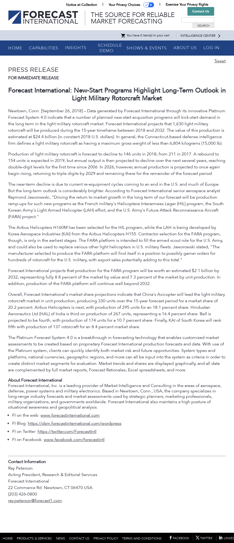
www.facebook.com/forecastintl (74, 439)
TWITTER (206, 538)
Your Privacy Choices (124, 5)
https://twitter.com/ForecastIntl (67, 431)
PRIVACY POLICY (105, 538)
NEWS (60, 538)
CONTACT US (79, 538)
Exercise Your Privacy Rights (187, 4)
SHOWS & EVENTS (146, 48)
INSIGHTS (75, 47)
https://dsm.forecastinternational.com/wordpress (74, 423)
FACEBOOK (181, 538)
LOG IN (211, 47)
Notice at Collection (81, 5)
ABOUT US (185, 47)
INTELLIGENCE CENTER (197, 36)
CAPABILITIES (43, 48)
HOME (15, 48)
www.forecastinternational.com (70, 415)
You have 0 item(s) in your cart (145, 35)
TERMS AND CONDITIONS (142, 538)
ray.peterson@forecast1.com (35, 500)
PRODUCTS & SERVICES (34, 538)
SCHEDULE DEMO (110, 48)
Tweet (220, 61)
